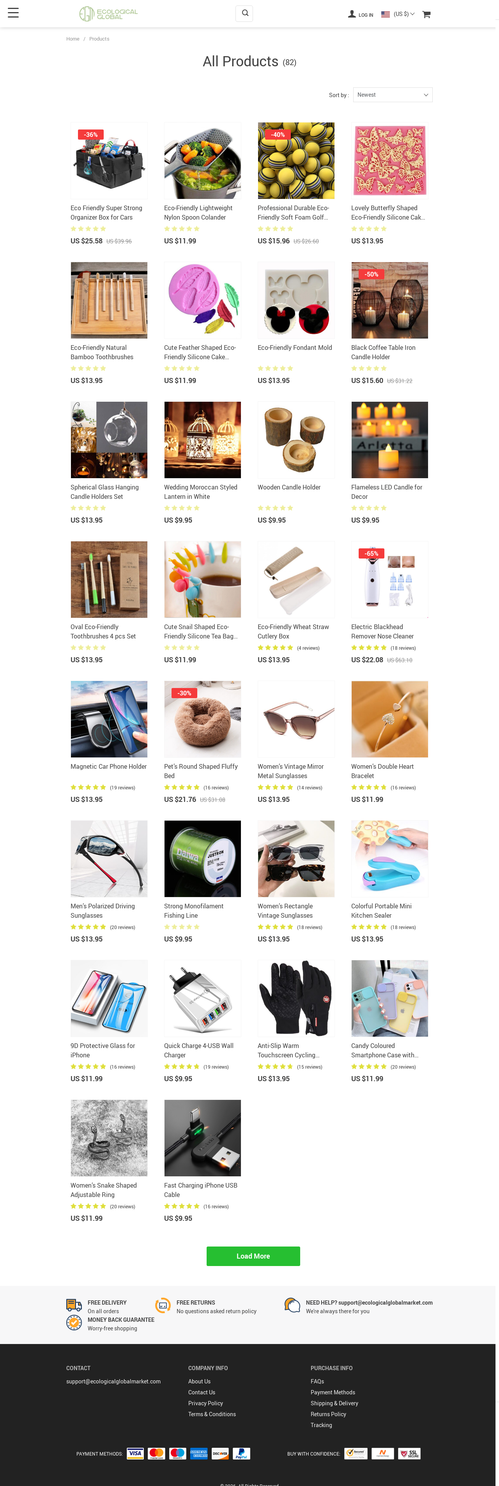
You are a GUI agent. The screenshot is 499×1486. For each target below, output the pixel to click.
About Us (199, 1381)
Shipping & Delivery (334, 1403)
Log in (360, 13)
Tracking (321, 1425)
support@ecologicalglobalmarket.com (113, 1381)
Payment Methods (333, 1392)
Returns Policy (328, 1414)
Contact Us (201, 1392)
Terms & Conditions (212, 1414)
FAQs (317, 1381)
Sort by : (339, 95)
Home (73, 38)
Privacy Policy (205, 1403)
